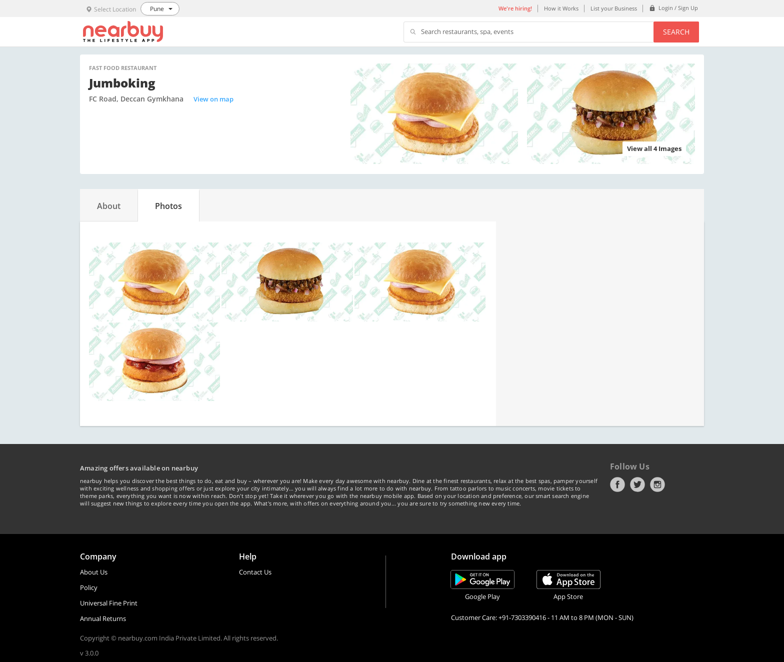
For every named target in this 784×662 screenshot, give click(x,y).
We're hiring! (515, 8)
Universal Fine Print (109, 603)
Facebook (617, 484)
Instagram (657, 484)
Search (676, 31)
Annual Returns (103, 618)
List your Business (613, 8)
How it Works (561, 8)
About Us (94, 572)
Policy (89, 587)
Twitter (637, 484)
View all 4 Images (654, 148)
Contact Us (255, 572)
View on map (214, 99)
